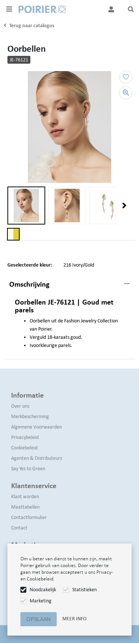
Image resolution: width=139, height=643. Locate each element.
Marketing (41, 601)
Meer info (74, 618)
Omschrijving (29, 284)
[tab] (69, 284)
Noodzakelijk (43, 589)
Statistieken (84, 589)
